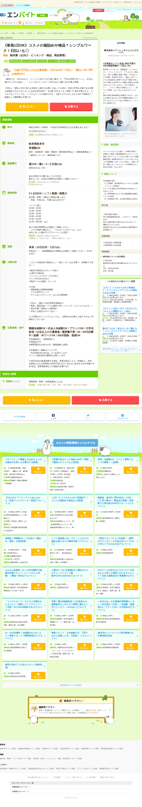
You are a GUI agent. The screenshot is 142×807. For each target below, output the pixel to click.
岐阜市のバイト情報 (8, 749)
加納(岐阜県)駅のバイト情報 (29, 749)
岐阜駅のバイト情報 (50, 749)
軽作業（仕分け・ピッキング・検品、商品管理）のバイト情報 (57, 759)
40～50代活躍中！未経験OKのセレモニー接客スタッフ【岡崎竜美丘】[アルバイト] (24, 636)
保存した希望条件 (36, 23)
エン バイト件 (23, 5)
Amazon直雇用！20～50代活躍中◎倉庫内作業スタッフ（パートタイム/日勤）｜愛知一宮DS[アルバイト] (23, 573)
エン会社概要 (90, 777)
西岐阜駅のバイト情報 (90, 749)
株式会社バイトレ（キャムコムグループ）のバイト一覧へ (120, 349)
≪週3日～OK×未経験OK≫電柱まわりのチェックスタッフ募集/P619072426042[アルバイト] (69, 573)
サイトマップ (137, 9)
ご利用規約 (57, 777)
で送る (19, 416)
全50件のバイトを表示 (71, 685)
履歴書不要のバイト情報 (109, 769)
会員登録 (98, 10)
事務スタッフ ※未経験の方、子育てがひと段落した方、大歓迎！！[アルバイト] (70, 636)
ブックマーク (122, 419)
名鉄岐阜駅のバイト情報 (69, 749)
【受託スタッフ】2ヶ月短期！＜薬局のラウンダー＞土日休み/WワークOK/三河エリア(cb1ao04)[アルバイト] (116, 541)
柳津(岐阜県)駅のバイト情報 (112, 749)
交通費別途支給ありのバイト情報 (41, 769)
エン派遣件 (7, 5)
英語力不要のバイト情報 (65, 769)
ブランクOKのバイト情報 (87, 769)
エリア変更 (53, 15)
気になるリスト (12, 22)
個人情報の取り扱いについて (38, 777)
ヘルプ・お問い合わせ (124, 9)
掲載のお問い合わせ (107, 777)
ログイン (109, 10)
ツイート (88, 419)
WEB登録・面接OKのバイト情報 (13, 769)
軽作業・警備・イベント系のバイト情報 (15, 759)
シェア (53, 419)
